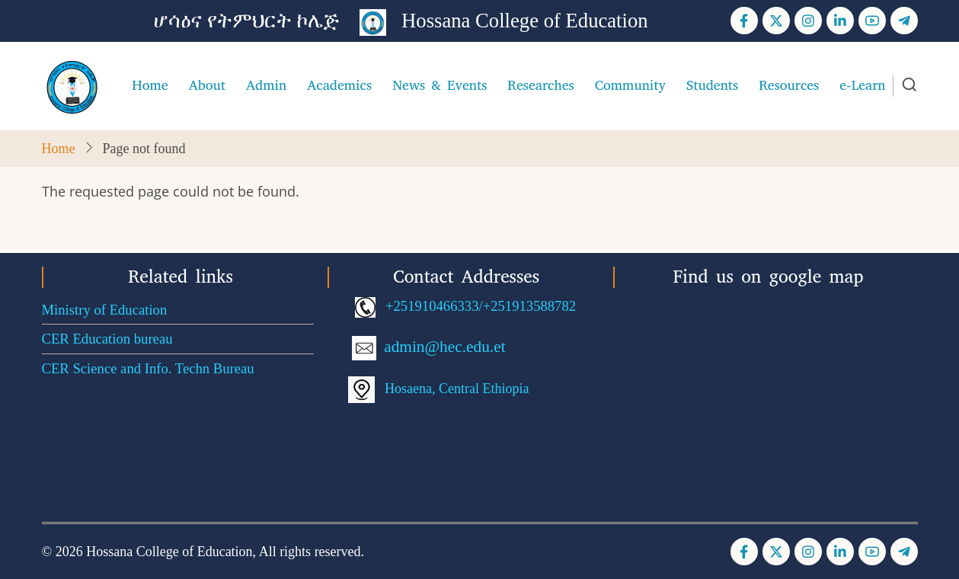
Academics (339, 85)
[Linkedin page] (840, 20)
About (207, 85)
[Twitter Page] (776, 20)
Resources (789, 85)
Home (150, 85)
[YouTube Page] (872, 20)
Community (630, 85)
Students (712, 85)
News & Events (439, 85)
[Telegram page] (904, 20)
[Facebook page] (744, 20)
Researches (540, 85)
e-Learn (862, 85)
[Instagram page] (808, 20)
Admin (266, 85)
